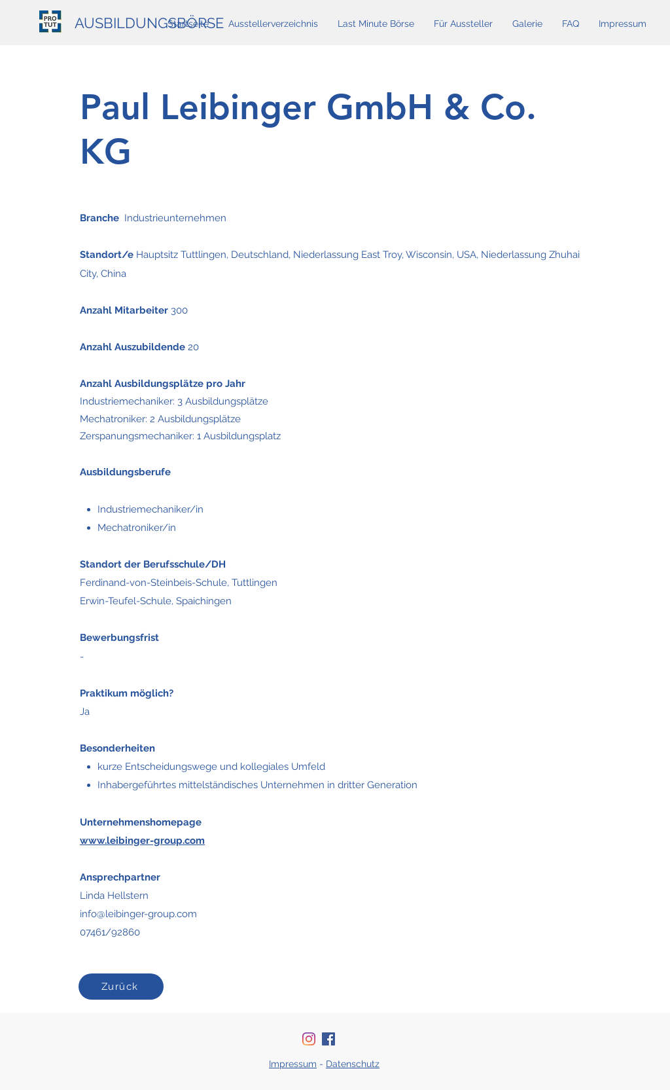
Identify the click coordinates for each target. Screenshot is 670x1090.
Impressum (293, 1064)
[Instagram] (308, 1038)
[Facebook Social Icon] (328, 1038)
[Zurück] (121, 986)
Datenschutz (352, 1064)
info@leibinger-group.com (138, 914)
